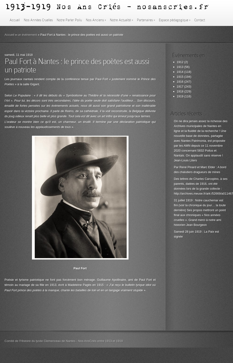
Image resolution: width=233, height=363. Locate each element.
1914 (180, 72)
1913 (180, 67)
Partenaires (146, 20)
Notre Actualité (121, 20)
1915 (180, 76)
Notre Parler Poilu (69, 20)
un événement (27, 34)
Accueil (15, 20)
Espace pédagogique (174, 20)
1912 (180, 62)
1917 (180, 86)
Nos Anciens (96, 20)
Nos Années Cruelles (38, 20)
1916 (180, 81)
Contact (199, 20)
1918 (180, 91)
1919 (180, 96)
